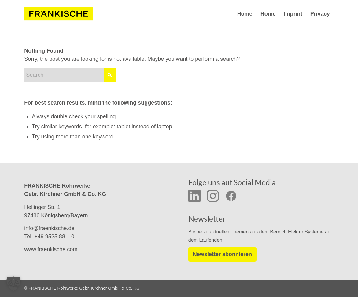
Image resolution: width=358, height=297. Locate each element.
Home (245, 14)
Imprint (293, 14)
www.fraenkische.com (50, 249)
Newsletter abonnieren (222, 254)
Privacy (320, 14)
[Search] (70, 75)
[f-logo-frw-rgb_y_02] (58, 14)
